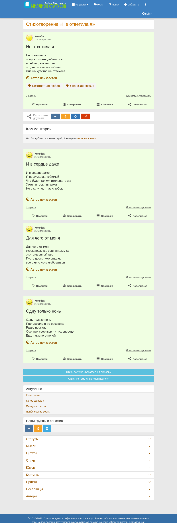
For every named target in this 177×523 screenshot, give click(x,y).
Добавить (131, 4)
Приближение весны (38, 411)
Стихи (30, 460)
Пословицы (34, 489)
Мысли (31, 446)
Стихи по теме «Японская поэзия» (88, 378)
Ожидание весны (36, 406)
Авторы (31, 496)
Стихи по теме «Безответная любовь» (88, 372)
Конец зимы (33, 395)
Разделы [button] (80, 4)
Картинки (33, 475)
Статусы (32, 439)
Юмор (30, 467)
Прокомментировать (138, 95)
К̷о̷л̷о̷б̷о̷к (39, 36)
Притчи (31, 482)
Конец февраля (35, 400)
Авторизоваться (86, 138)
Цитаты (31, 453)
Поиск (114, 4)
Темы (98, 4)
